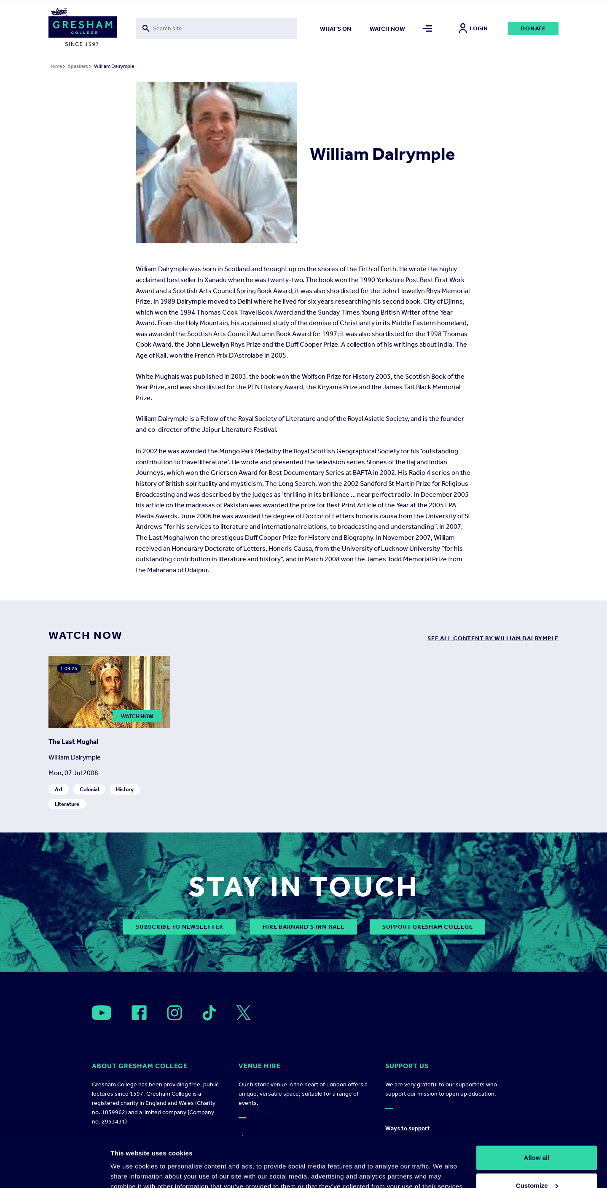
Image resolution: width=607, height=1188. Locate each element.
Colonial (89, 789)
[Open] (101, 1012)
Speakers (78, 66)
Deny (537, 1165)
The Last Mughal (73, 742)
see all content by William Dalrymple (493, 638)
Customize (537, 1138)
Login (473, 28)
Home (55, 66)
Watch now (387, 28)
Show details (130, 1162)
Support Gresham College (427, 926)
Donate (533, 28)
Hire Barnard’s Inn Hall (303, 926)
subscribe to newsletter (179, 926)
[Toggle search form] (216, 28)
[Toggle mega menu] (427, 28)
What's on (335, 28)
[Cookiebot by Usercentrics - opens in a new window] (54, 1171)
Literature (67, 804)
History (125, 789)
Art (59, 789)
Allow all (537, 1110)
